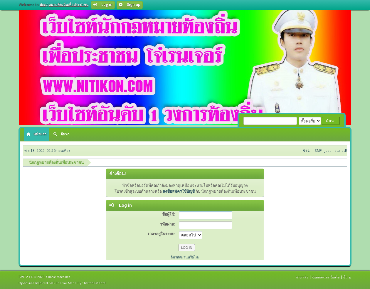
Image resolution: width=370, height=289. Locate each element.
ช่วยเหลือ (302, 277)
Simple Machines (58, 277)
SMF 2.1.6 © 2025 (31, 277)
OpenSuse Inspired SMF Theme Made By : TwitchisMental (62, 283)
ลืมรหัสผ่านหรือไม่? (185, 257)
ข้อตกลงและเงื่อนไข (325, 277)
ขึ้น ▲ (347, 277)
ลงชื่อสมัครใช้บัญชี (179, 191)
